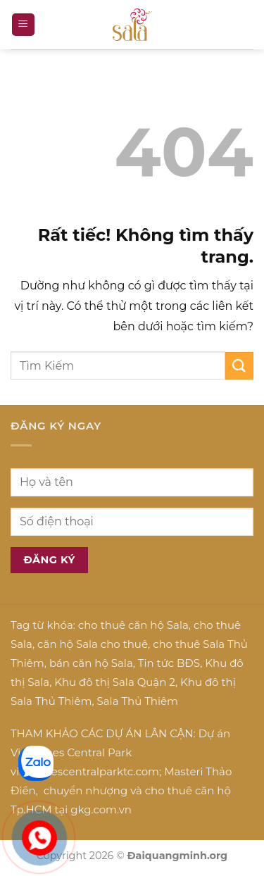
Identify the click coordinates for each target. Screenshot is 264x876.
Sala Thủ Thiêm (137, 701)
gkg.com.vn (101, 809)
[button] (23, 25)
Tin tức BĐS (169, 663)
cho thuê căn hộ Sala (133, 625)
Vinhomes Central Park (71, 752)
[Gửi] (239, 366)
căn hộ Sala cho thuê (92, 644)
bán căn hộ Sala (91, 663)
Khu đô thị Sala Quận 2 (114, 682)
